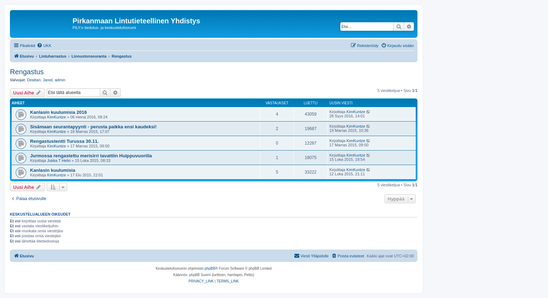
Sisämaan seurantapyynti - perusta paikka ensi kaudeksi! (93, 126)
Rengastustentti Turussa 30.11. (64, 141)
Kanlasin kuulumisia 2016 (58, 112)
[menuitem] (44, 45)
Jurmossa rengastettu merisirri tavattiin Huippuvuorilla (91, 155)
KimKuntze (56, 117)
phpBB (210, 268)
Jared (48, 80)
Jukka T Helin (58, 160)
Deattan (34, 80)
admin (60, 80)
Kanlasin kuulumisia (52, 170)
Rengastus (27, 72)
